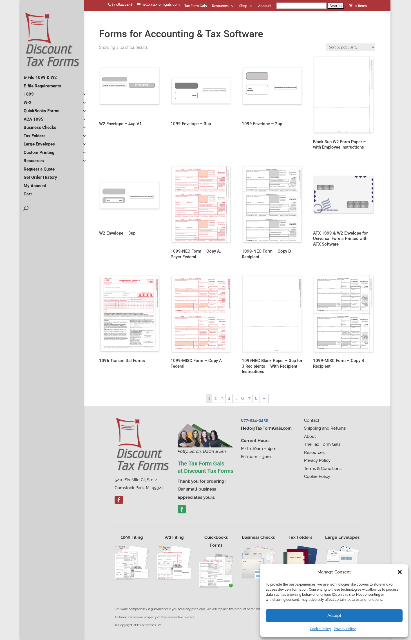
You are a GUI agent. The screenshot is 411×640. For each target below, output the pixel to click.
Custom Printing (39, 150)
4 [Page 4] (229, 398)
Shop (243, 6)
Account (264, 6)
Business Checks (40, 125)
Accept (334, 615)
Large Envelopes (39, 142)
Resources (220, 6)
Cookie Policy (320, 629)
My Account (35, 184)
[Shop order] (350, 47)
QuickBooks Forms (41, 109)
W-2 (28, 100)
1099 (29, 92)
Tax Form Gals (195, 6)
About (310, 436)
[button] (400, 572)
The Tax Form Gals (322, 444)
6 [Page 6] (242, 398)
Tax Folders (35, 134)
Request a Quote (39, 167)
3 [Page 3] (222, 398)
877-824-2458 (254, 420)
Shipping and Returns (325, 428)
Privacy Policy (345, 629)
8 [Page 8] (256, 398)
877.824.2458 (122, 4)
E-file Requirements (42, 84)
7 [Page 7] (249, 398)
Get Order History (40, 175)
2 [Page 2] (216, 398)
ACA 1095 (33, 117)
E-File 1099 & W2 (40, 75)
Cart (28, 192)
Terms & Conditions (322, 468)
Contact (311, 420)
